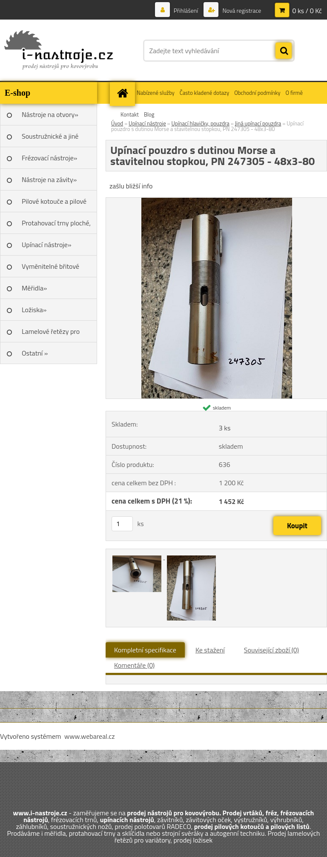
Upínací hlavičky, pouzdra (200, 123)
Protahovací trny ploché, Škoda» (56, 226)
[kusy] (122, 523)
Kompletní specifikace (145, 650)
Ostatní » (35, 353)
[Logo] (58, 50)
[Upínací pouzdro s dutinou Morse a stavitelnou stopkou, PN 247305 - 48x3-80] (216, 201)
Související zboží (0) (271, 650)
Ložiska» (34, 310)
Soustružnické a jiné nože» (50, 139)
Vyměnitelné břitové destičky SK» (50, 269)
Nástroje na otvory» (50, 114)
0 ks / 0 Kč (307, 11)
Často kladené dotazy (204, 92)
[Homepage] (123, 93)
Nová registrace (241, 10)
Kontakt (129, 114)
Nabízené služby (156, 92)
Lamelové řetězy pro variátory (51, 334)
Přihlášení (186, 10)
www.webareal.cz (89, 736)
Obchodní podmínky (257, 92)
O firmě (294, 92)
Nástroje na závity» (49, 179)
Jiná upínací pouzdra (258, 123)
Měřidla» (34, 288)
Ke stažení (210, 650)
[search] (283, 51)
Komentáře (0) (134, 665)
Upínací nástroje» (47, 244)
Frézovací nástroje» (49, 158)
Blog (149, 114)
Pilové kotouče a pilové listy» (54, 204)
